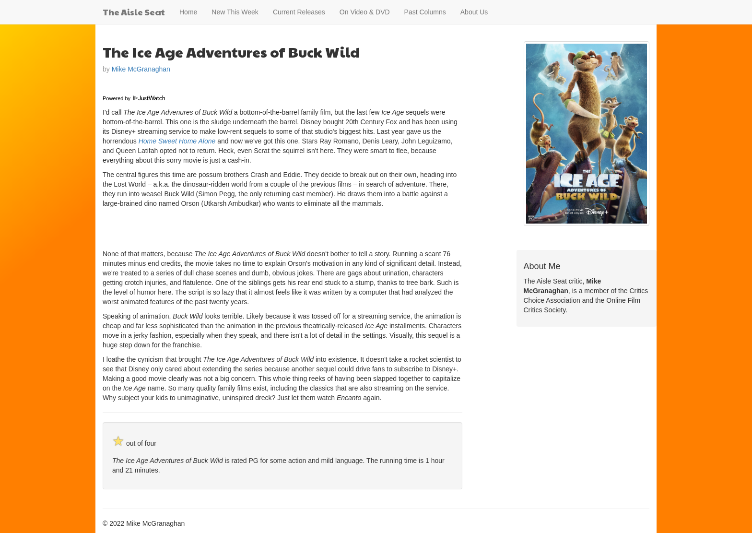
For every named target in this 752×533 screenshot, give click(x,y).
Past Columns (425, 12)
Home (188, 12)
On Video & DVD (365, 12)
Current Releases (299, 12)
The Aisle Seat (134, 12)
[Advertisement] (215, 227)
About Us (474, 12)
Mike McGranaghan (141, 69)
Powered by (134, 98)
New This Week (235, 12)
